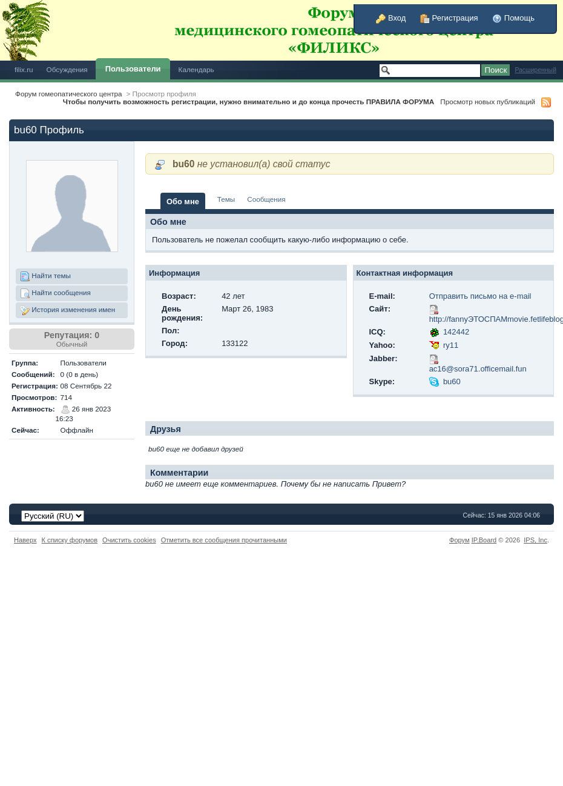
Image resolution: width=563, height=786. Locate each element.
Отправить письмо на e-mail (480, 296)
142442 (456, 331)
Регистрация (449, 17)
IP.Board (484, 540)
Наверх (25, 540)
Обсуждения (67, 69)
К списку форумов (70, 540)
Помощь (513, 17)
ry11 (450, 345)
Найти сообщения (55, 293)
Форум (459, 540)
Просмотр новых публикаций (487, 101)
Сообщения (266, 199)
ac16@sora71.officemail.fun (478, 368)
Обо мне (182, 201)
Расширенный (535, 70)
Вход (391, 17)
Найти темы (45, 276)
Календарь (196, 69)
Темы (226, 199)
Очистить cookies (129, 540)
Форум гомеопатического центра (68, 94)
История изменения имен (67, 310)
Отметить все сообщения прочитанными (224, 540)
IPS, (535, 540)
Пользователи (133, 68)
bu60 (452, 381)
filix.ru (24, 69)
